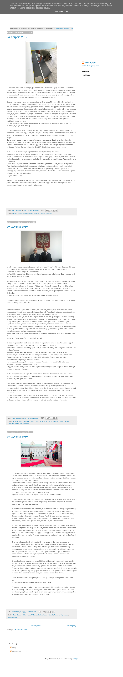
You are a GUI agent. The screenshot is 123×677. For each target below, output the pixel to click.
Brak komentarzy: (33, 210)
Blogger (75, 659)
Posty (13, 647)
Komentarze (15, 651)
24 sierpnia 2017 (17, 37)
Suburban (37, 213)
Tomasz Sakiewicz (46, 213)
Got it (68, 11)
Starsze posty (71, 626)
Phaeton (61, 421)
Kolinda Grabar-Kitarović (45, 615)
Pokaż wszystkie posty (64, 28)
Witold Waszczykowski (22, 423)
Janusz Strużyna (53, 421)
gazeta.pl (30, 213)
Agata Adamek (17, 421)
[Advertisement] (98, 42)
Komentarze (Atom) (21, 629)
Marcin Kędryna (90, 62)
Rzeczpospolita (12, 617)
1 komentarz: (32, 611)
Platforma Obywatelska (61, 615)
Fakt (14, 615)
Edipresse (26, 421)
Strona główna (36, 626)
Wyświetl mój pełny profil (90, 66)
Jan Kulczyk (43, 421)
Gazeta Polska (22, 213)
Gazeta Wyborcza (32, 615)
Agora (15, 213)
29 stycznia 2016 (17, 226)
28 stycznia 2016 (17, 436)
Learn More (58, 11)
